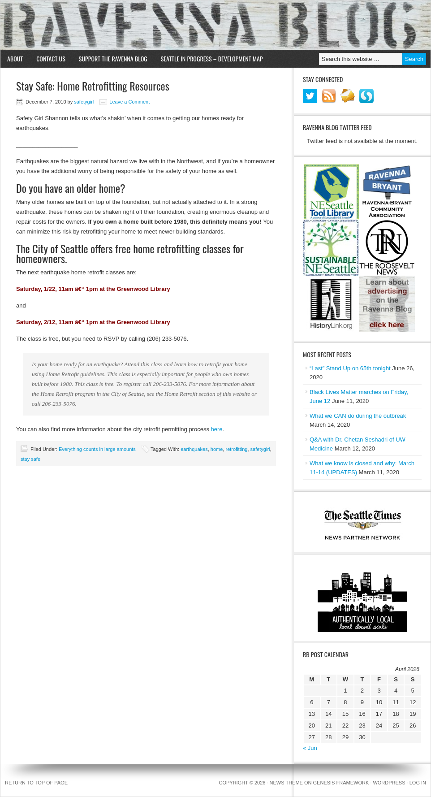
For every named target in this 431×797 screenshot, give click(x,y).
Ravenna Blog (215, 25)
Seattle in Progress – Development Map (212, 58)
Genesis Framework (341, 782)
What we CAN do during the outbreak (358, 415)
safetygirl (84, 101)
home (217, 449)
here (217, 429)
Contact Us (50, 58)
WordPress (389, 782)
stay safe (30, 459)
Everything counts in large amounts (97, 449)
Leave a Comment (129, 101)
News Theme (286, 782)
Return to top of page (36, 782)
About (15, 58)
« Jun (310, 748)
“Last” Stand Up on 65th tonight (350, 368)
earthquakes (194, 449)
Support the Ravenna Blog (113, 58)
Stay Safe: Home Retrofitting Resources (92, 86)
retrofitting (236, 449)
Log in (417, 782)
